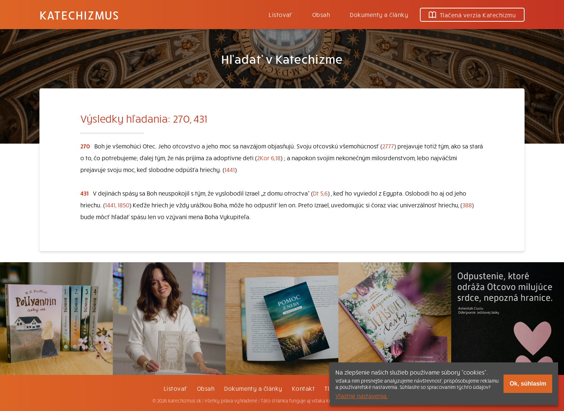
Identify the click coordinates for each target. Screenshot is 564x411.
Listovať (280, 14)
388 (467, 204)
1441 (229, 169)
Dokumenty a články (379, 14)
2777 (388, 146)
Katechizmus (79, 14)
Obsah (321, 14)
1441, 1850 (117, 204)
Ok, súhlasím (527, 383)
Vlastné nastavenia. (361, 395)
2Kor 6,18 (269, 157)
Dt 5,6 (320, 193)
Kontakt (303, 388)
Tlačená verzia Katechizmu (472, 14)
